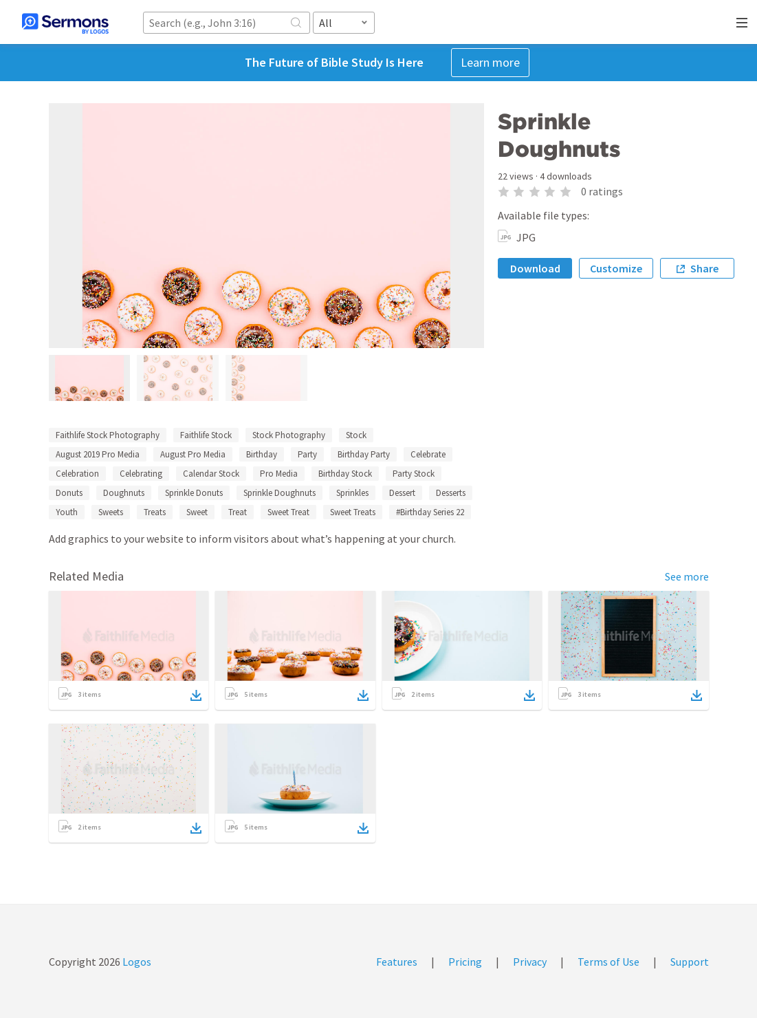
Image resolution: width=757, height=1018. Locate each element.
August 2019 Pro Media (98, 454)
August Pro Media (193, 454)
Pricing (465, 961)
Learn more (490, 62)
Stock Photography (288, 435)
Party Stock (414, 473)
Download (535, 268)
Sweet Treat (288, 512)
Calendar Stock (211, 473)
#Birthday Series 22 (430, 512)
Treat (237, 512)
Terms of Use (608, 961)
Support (689, 961)
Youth (67, 512)
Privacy (530, 961)
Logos (135, 961)
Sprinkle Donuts (194, 493)
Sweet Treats (352, 512)
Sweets (110, 512)
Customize (616, 268)
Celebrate (428, 454)
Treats (155, 512)
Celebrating (141, 473)
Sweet (197, 512)
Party (307, 454)
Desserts (450, 493)
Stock (356, 435)
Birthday (261, 454)
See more (687, 576)
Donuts (69, 493)
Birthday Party (364, 454)
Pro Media (279, 473)
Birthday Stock (345, 473)
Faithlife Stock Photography (108, 435)
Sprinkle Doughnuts (279, 493)
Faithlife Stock (206, 435)
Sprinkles (352, 493)
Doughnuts (123, 493)
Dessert (402, 493)
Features (396, 961)
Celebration (77, 473)
